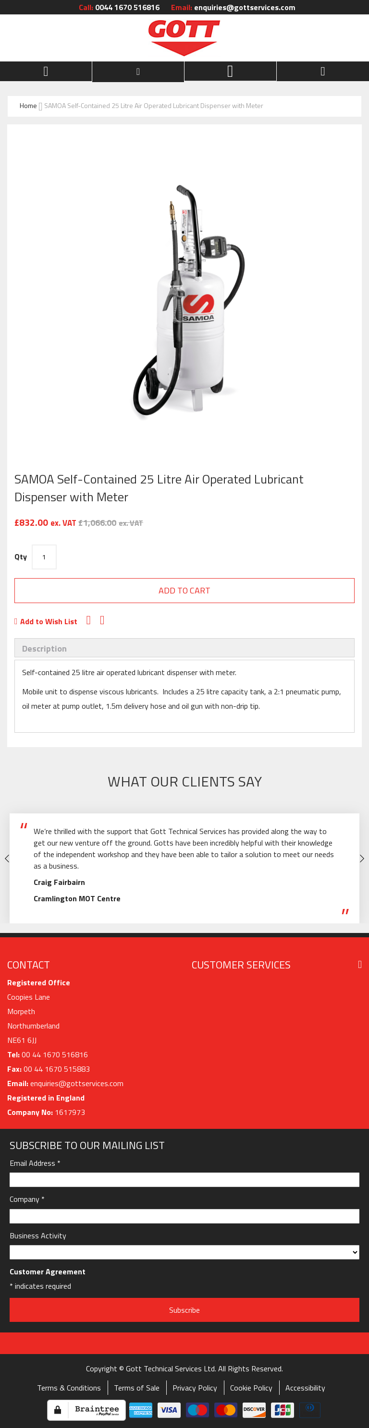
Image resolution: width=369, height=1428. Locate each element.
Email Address (35, 1163)
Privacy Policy (194, 1387)
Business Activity (38, 1235)
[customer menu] (138, 71)
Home (28, 105)
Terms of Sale (137, 1387)
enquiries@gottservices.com (233, 7)
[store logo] (184, 38)
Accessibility (305, 1387)
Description (44, 648)
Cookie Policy (251, 1387)
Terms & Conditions (69, 1387)
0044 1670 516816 (119, 7)
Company (27, 1199)
